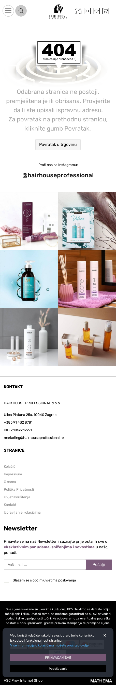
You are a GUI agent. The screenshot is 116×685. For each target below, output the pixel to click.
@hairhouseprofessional (58, 175)
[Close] (58, 658)
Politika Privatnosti (19, 489)
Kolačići (10, 466)
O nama (10, 482)
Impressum (13, 474)
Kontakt (10, 505)
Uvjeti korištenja (17, 497)
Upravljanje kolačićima (22, 512)
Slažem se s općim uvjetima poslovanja (44, 580)
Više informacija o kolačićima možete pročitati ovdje (49, 645)
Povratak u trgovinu (58, 144)
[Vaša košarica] (105, 11)
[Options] (58, 668)
